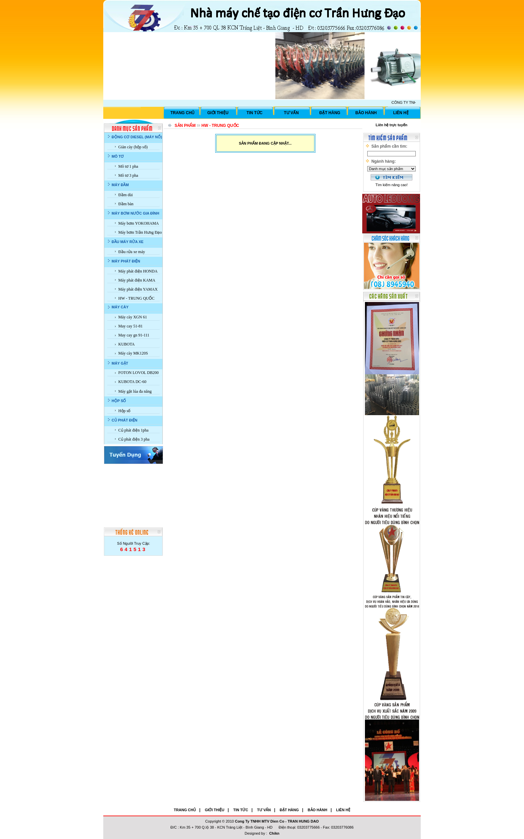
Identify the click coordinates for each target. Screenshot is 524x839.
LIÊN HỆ (400, 112)
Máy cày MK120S (133, 353)
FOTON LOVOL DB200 (138, 372)
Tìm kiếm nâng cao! (391, 185)
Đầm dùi (125, 195)
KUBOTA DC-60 (132, 381)
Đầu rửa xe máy (131, 251)
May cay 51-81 (130, 326)
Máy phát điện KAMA (136, 280)
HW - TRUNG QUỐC (136, 298)
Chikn (274, 833)
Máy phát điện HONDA (137, 271)
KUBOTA (126, 344)
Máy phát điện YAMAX (138, 289)
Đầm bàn (125, 204)
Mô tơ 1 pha (128, 166)
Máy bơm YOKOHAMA (138, 223)
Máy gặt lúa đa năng (135, 391)
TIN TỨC (255, 112)
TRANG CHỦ (182, 112)
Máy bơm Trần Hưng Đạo (140, 232)
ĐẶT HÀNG (330, 112)
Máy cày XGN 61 (132, 317)
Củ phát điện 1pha (133, 430)
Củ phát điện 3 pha (133, 439)
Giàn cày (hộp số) (133, 147)
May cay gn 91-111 (133, 335)
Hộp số (124, 410)
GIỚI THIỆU (217, 112)
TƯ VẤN (291, 112)
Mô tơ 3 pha (128, 175)
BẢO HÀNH (366, 112)
